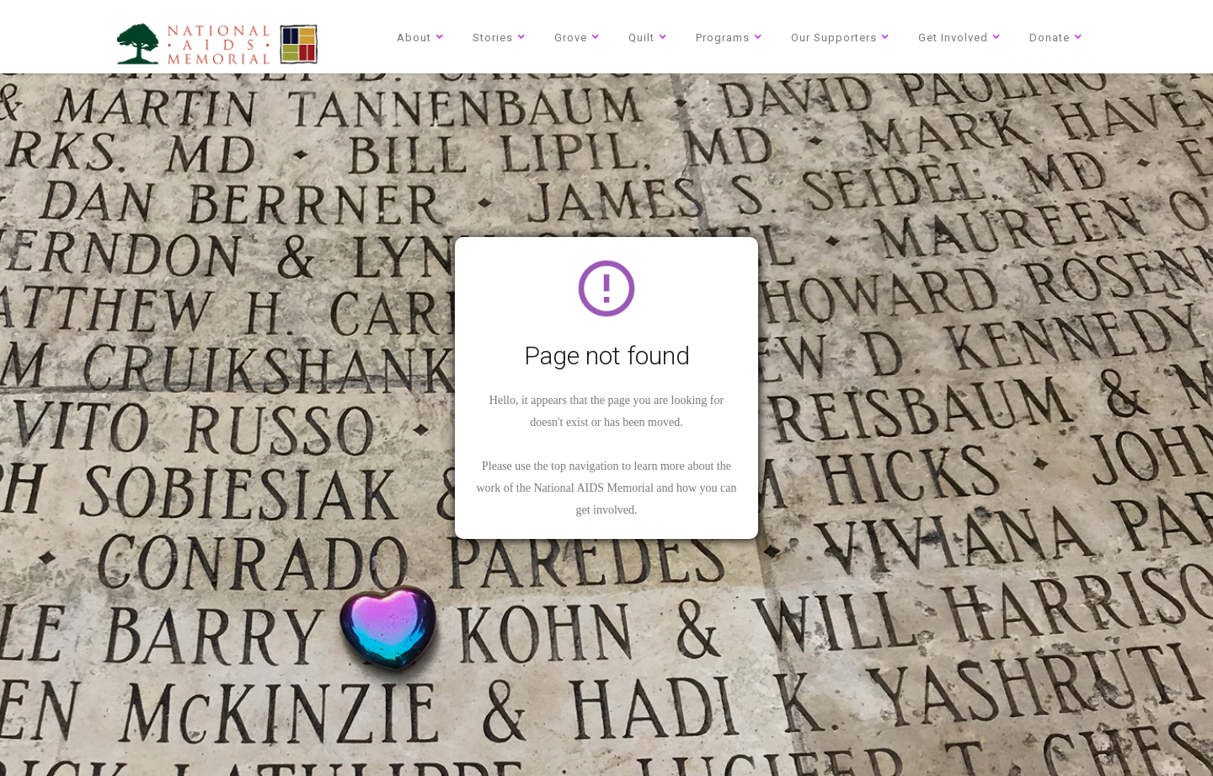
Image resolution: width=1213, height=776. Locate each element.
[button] (423, 36)
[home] (217, 43)
